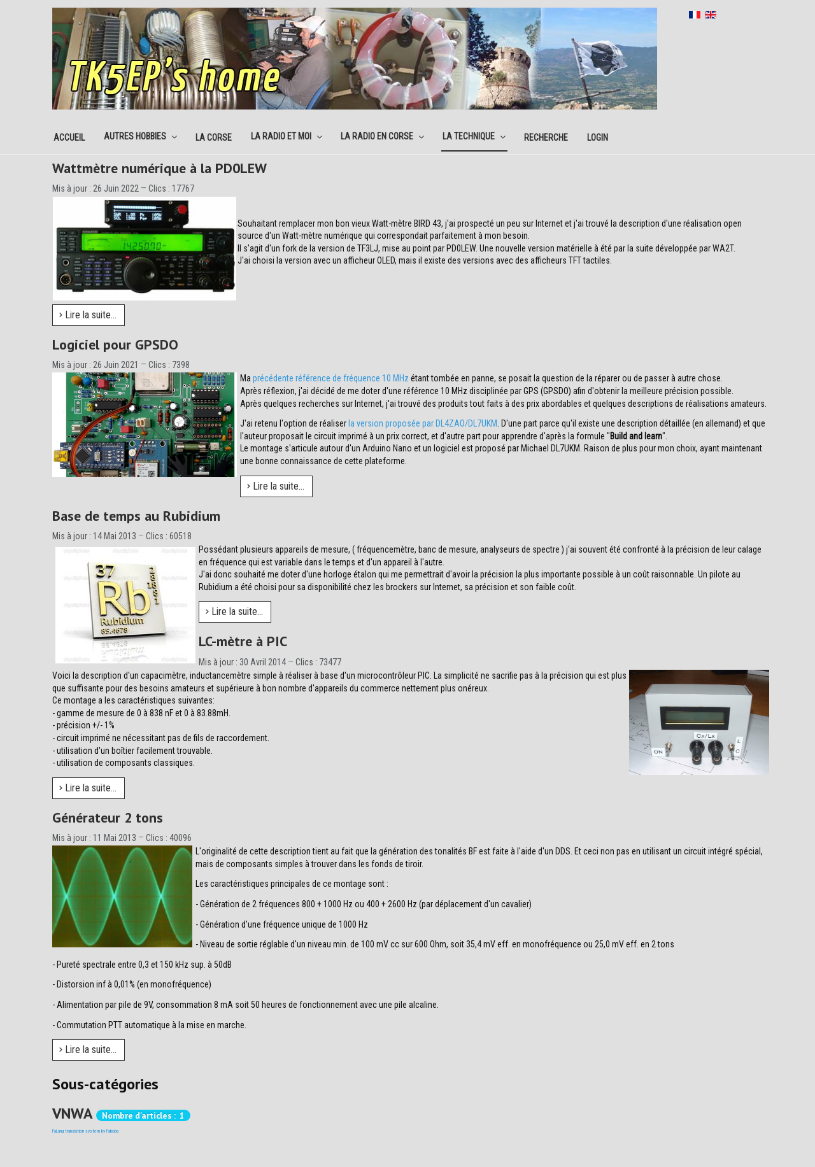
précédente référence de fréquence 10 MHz (331, 378)
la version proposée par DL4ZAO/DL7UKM (422, 423)
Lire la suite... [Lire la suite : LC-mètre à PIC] (88, 788)
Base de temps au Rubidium (136, 516)
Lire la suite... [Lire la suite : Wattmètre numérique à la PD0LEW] (88, 315)
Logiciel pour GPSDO (115, 344)
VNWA (72, 1113)
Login (597, 137)
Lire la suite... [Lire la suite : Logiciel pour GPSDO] (275, 486)
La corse (213, 137)
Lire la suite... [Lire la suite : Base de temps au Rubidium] (234, 611)
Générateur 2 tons (107, 817)
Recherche (546, 137)
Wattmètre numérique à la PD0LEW (159, 168)
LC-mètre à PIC (243, 641)
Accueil (69, 137)
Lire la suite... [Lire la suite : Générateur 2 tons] (88, 1049)
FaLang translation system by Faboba (85, 1131)
